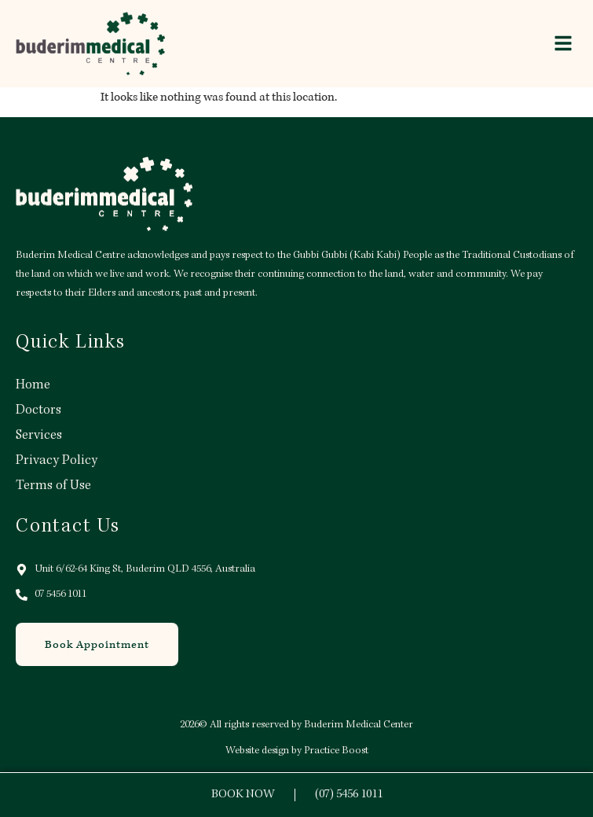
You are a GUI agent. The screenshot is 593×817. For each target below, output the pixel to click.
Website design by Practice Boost (296, 750)
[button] (563, 43)
